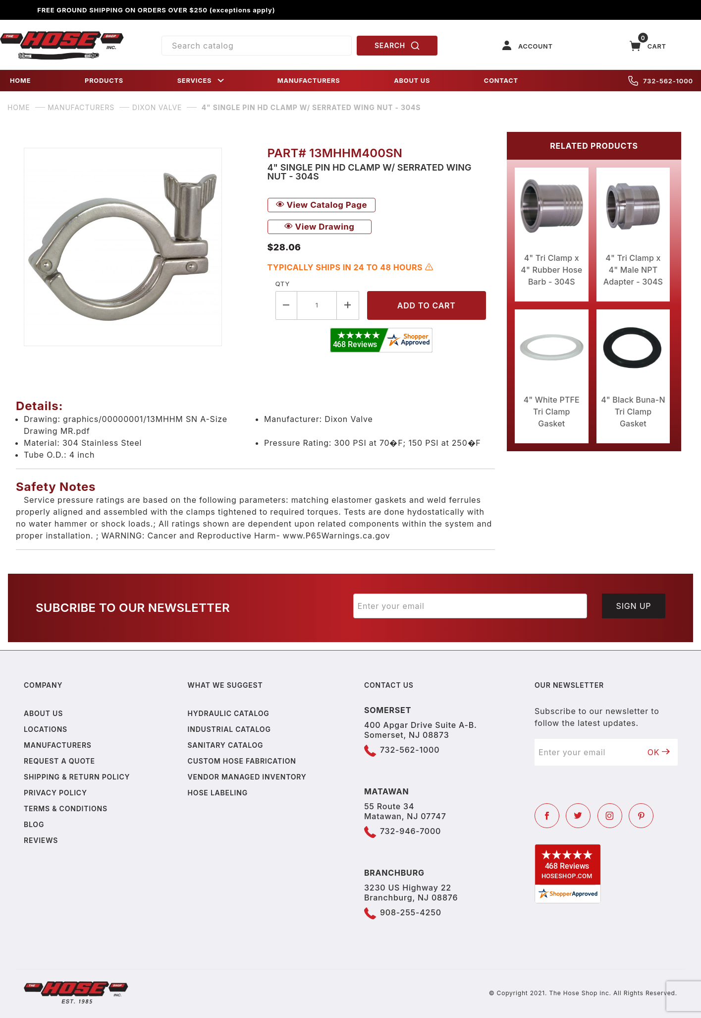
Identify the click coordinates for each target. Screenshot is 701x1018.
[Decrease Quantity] (286, 305)
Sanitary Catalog (226, 745)
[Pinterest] (641, 815)
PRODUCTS (104, 80)
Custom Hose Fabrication (242, 761)
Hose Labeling (218, 792)
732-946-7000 (410, 831)
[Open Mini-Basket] (648, 46)
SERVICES (201, 80)
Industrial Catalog (229, 729)
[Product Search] (257, 46)
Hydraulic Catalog (229, 713)
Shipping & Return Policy (77, 777)
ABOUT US (412, 80)
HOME (20, 80)
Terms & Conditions (66, 808)
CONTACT (501, 80)
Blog (34, 824)
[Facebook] (547, 815)
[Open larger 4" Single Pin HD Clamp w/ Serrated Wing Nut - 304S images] (138, 247)
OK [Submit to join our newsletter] (658, 752)
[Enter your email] (470, 606)
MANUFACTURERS (308, 80)
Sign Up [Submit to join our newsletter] (633, 606)
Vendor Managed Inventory (247, 777)
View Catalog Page (321, 205)
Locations (45, 729)
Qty (282, 284)
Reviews (41, 840)
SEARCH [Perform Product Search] (397, 46)
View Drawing (319, 227)
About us (43, 713)
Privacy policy (55, 792)
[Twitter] (578, 815)
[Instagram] (609, 815)
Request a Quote (59, 761)
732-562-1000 (660, 81)
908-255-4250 (410, 912)
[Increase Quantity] (348, 305)
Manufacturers (58, 745)
